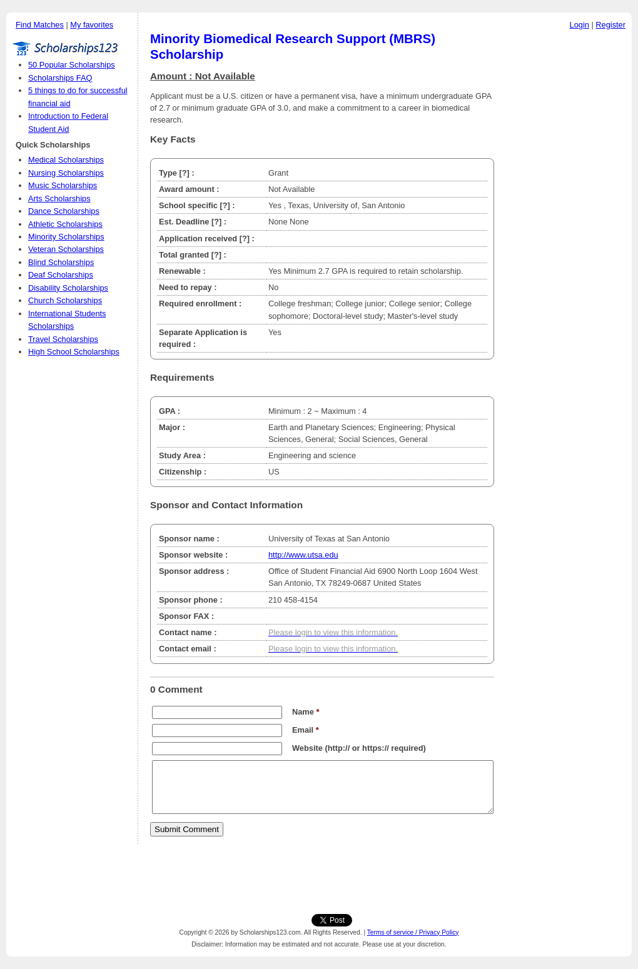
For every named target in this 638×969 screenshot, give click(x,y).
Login (579, 24)
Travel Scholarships (63, 339)
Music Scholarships (62, 185)
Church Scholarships (65, 300)
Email (305, 730)
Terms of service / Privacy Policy (413, 932)
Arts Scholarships (59, 198)
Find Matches (40, 24)
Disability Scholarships (68, 288)
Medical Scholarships (66, 159)
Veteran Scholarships (66, 249)
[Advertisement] (566, 224)
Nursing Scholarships (66, 173)
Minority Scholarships (66, 236)
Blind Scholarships (61, 262)
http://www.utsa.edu (303, 555)
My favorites (91, 24)
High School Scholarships (73, 351)
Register (610, 24)
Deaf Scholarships (60, 274)
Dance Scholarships (63, 211)
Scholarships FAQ (60, 78)
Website (307, 748)
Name (305, 711)
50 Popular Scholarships (71, 64)
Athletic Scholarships (65, 224)
